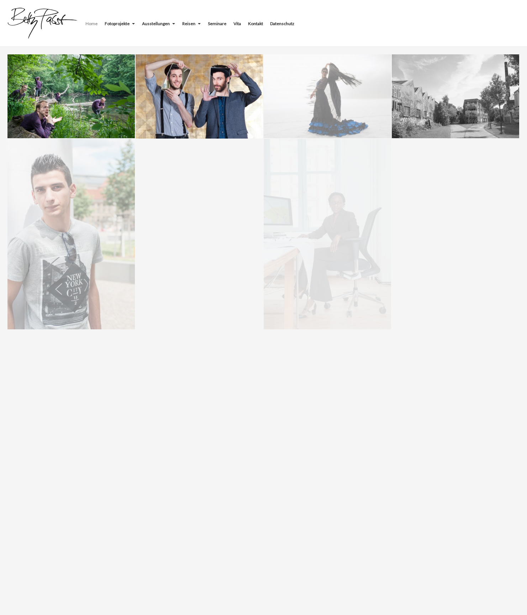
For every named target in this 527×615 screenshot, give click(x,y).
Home (91, 23)
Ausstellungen (158, 23)
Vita (237, 23)
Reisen (191, 23)
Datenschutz (282, 23)
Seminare (217, 23)
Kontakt (255, 23)
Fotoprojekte (120, 23)
